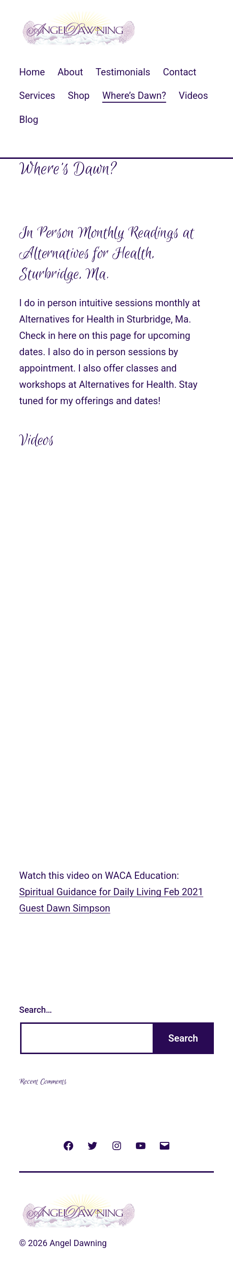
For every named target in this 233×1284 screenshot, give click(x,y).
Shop (79, 95)
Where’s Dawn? (134, 95)
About (70, 72)
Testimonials (123, 72)
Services (37, 95)
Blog (28, 119)
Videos (193, 95)
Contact (179, 72)
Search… (35, 1010)
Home (32, 72)
